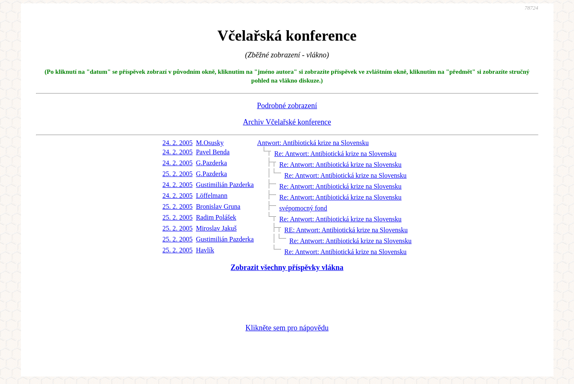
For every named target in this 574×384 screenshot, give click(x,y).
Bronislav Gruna (218, 206)
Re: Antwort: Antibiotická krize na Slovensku (335, 153)
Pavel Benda (212, 152)
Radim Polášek (216, 217)
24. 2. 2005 (177, 142)
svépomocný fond (303, 208)
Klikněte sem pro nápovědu (286, 328)
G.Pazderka (211, 162)
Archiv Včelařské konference (287, 122)
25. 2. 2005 (177, 173)
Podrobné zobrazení (287, 105)
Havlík (205, 250)
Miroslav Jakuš (216, 228)
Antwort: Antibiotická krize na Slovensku (313, 142)
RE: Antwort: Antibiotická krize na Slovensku (346, 230)
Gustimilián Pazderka (225, 184)
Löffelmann (211, 195)
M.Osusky (210, 142)
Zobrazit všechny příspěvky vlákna (287, 267)
